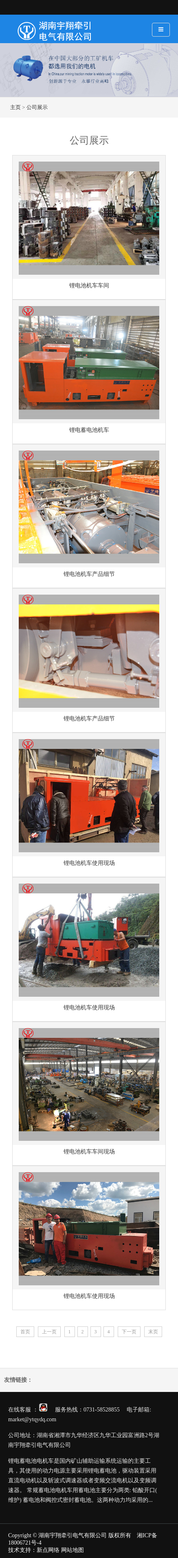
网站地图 (72, 1550)
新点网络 (48, 1550)
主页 (15, 107)
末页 (153, 1332)
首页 (25, 1332)
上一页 (49, 1332)
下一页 (129, 1332)
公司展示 (37, 107)
